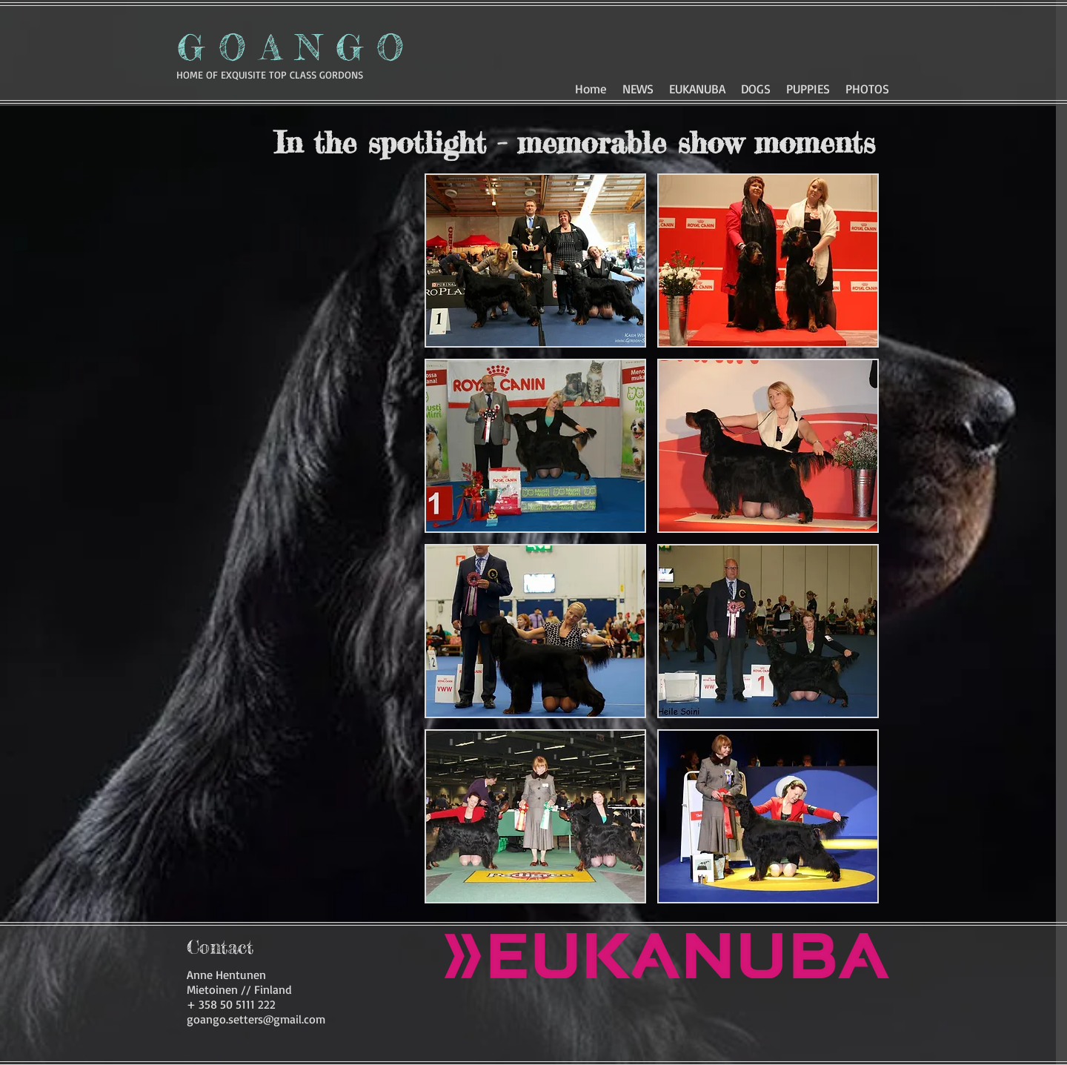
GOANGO (297, 47)
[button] (755, 86)
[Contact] (220, 947)
